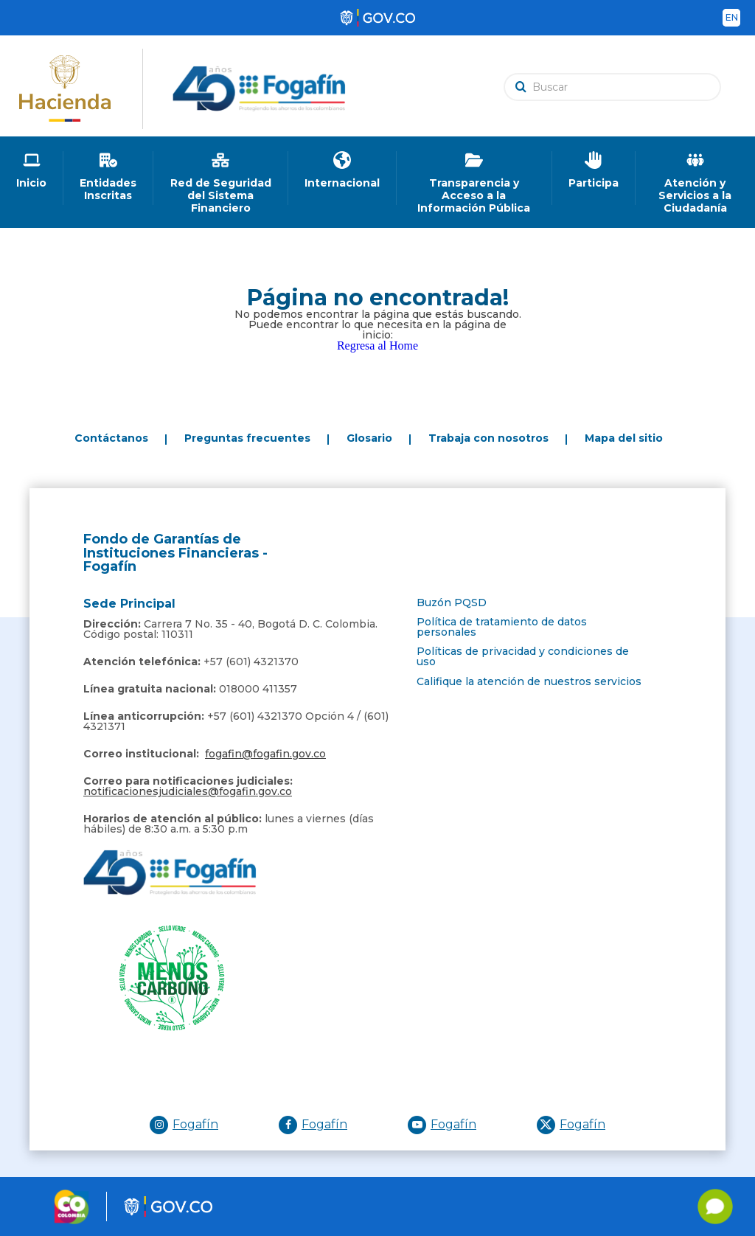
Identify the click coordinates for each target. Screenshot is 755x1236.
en (732, 17)
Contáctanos (111, 438)
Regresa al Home (377, 345)
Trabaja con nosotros (488, 438)
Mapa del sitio (624, 438)
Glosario (369, 438)
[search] (616, 87)
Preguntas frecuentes (247, 438)
